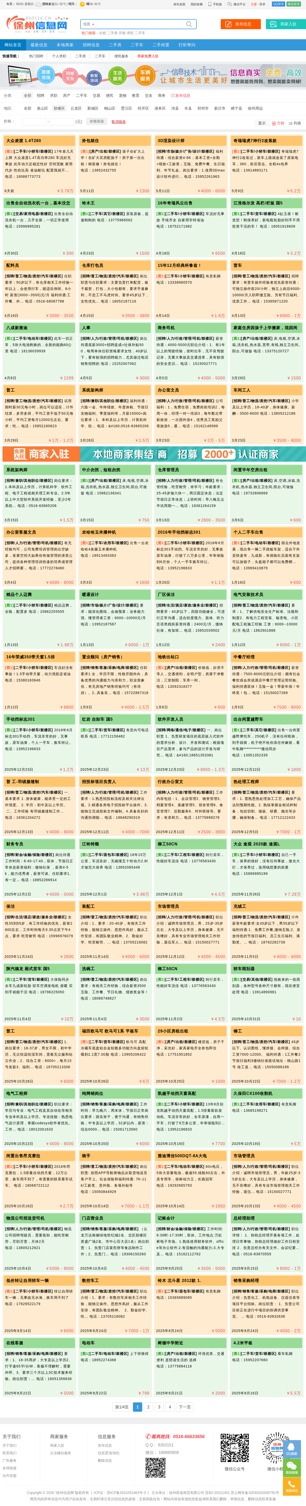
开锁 (122, 33)
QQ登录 (278, 4)
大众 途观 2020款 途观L (257, 844)
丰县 (188, 108)
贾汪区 (126, 108)
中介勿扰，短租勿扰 (101, 470)
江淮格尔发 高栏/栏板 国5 (258, 203)
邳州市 (203, 108)
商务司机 (166, 328)
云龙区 (76, 108)
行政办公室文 (170, 782)
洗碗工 (88, 969)
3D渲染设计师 (171, 141)
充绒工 (240, 906)
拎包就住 (90, 141)
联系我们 (10, 1453)
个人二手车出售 (248, 532)
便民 (109, 95)
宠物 (122, 95)
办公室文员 (168, 390)
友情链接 (10, 1468)
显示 (262, 123)
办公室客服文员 (21, 532)
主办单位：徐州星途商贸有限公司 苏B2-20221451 (190, 1493)
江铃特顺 (90, 844)
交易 (96, 95)
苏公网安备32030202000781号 (255, 1493)
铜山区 (109, 108)
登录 (262, 4)
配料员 (12, 265)
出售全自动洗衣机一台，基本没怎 (38, 203)
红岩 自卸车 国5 (97, 719)
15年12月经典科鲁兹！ (180, 265)
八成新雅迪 (17, 328)
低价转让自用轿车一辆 (27, 1280)
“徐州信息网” (65, 1493)
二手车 (140, 33)
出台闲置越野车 (248, 719)
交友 (148, 95)
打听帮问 (187, 45)
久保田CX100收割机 (253, 1093)
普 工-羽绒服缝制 (22, 782)
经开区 (143, 108)
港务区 (160, 108)
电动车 (88, 1343)
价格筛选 (97, 121)
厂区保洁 (166, 594)
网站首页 (13, 45)
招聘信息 (91, 45)
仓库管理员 (168, 470)
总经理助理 (244, 1218)
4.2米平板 (243, 1343)
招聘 (40, 95)
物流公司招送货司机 (25, 1218)
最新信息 (39, 45)
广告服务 (10, 1460)
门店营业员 (92, 1218)
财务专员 (14, 844)
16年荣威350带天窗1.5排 (30, 657)
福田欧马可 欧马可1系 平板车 (110, 1031)
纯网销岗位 (92, 1093)
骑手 (86, 1156)
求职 (130, 33)
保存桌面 (179, 4)
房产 (66, 95)
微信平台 (240, 4)
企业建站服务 (60, 1453)
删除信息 (105, 1460)
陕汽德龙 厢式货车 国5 (28, 969)
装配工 (88, 906)
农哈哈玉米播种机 (99, 532)
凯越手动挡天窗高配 (177, 1093)
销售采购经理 (246, 1280)
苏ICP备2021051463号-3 (126, 1493)
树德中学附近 (170, 1343)
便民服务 (121, 56)
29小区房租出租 (173, 1031)
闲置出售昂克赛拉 (23, 1156)
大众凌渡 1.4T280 (23, 141)
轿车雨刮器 (244, 969)
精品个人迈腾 (19, 594)
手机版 (215, 4)
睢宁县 (236, 108)
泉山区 (42, 108)
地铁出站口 (168, 657)
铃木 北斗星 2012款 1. (179, 1280)
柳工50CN (168, 844)
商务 (162, 95)
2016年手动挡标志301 (179, 532)
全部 (27, 95)
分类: (8, 95)
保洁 (10, 906)
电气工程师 (17, 1093)
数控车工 (90, 1280)
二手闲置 (161, 45)
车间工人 (242, 390)
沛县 (175, 108)
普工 (10, 390)
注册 (254, 4)
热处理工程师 (246, 782)
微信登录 (294, 4)
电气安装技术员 (248, 594)
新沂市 (219, 108)
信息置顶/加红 (109, 1453)
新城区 (93, 108)
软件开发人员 (170, 719)
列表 (297, 123)
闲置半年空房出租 (251, 470)
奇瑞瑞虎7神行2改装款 (255, 141)
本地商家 (65, 45)
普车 (238, 265)
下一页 (185, 1407)
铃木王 (88, 203)
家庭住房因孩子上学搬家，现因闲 (265, 328)
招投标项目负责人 (99, 782)
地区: (8, 108)
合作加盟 (10, 1476)
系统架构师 (92, 390)
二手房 (112, 33)
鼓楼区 (59, 108)
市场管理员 (168, 906)
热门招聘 (36, 56)
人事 (86, 328)
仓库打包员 (92, 265)
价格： (9, 121)
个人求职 (59, 56)
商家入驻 (57, 1445)
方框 (280, 123)
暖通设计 (90, 594)
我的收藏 (197, 4)
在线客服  (16, 1343)
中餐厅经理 (244, 657)
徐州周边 (255, 108)
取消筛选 (119, 122)
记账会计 (166, 1218)
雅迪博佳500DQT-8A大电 (182, 1156)
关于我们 (10, 1445)
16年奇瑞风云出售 (175, 203)
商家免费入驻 (148, 56)
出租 (102, 33)
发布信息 (182, 95)
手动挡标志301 (20, 719)
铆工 (238, 1031)
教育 (135, 95)
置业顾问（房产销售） (103, 657)
